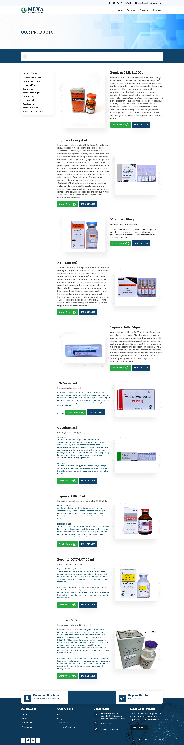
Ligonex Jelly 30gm (31, 93)
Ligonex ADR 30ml (30, 108)
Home (119, 10)
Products (144, 10)
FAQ (60, 714)
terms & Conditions (67, 727)
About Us (131, 10)
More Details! (141, 124)
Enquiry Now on (121, 125)
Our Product (27, 722)
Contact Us (27, 727)
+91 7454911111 (124, 3)
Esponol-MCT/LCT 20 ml (33, 111)
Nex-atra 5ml (28, 89)
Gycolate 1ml (28, 104)
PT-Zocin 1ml (28, 100)
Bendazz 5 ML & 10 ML (32, 78)
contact (157, 10)
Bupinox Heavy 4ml (31, 81)
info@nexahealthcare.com (148, 3)
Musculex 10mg (29, 85)
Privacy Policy (64, 722)
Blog (60, 718)
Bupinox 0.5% (28, 96)
